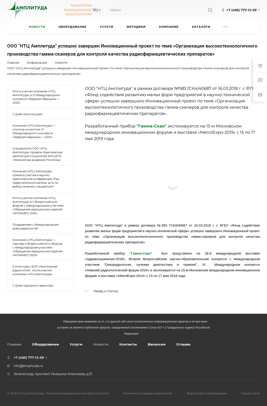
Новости (101, 344)
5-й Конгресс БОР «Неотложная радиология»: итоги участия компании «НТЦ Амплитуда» (35, 270)
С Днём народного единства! (33, 285)
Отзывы (183, 344)
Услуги (76, 344)
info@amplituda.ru (28, 366)
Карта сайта (251, 393)
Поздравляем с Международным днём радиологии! (36, 226)
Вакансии (157, 344)
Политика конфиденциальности (147, 393)
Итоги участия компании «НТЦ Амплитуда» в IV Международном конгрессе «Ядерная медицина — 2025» (36, 97)
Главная (14, 344)
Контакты (128, 344)
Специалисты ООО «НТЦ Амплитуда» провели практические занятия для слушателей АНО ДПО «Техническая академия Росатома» (37, 154)
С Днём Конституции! (27, 114)
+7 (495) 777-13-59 (241, 10)
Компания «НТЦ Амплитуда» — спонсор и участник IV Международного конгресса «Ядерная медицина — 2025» (34, 131)
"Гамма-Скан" (151, 126)
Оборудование (45, 344)
